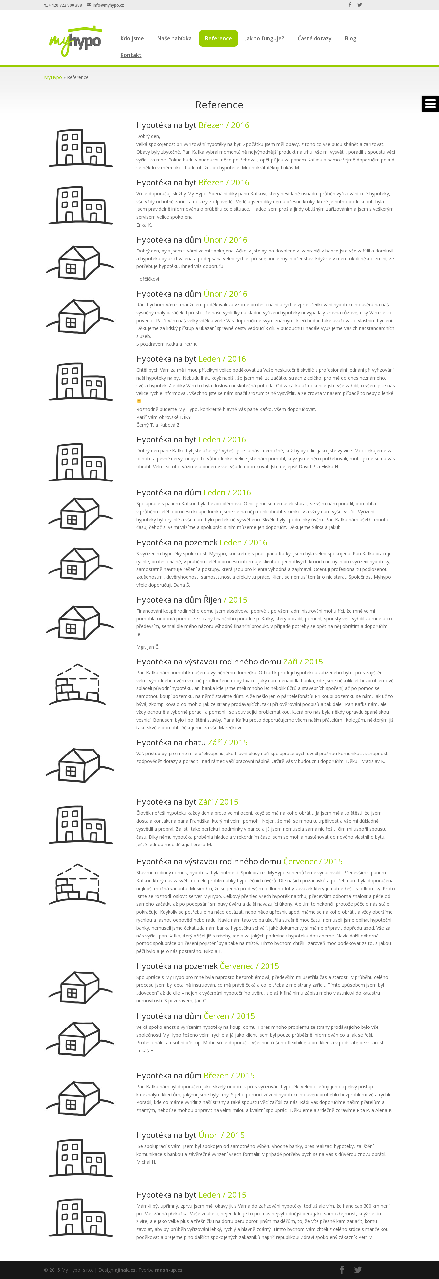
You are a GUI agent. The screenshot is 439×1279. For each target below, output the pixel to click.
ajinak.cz (125, 1270)
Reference (218, 38)
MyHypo (53, 77)
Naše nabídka (174, 38)
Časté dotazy (315, 38)
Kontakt (131, 55)
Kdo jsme (132, 38)
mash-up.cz (169, 1270)
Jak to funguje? (264, 38)
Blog (350, 38)
